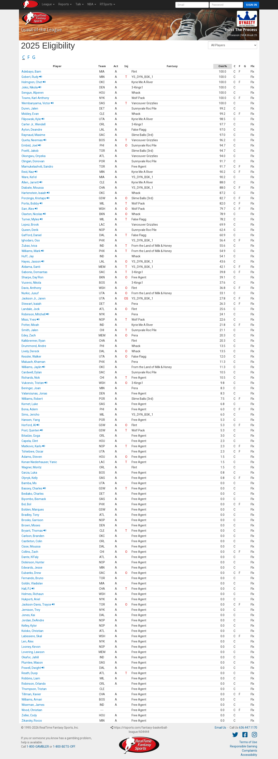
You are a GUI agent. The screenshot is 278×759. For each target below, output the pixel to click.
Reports (65, 4)
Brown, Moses (30, 525)
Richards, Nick (30, 377)
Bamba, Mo (29, 483)
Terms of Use (248, 742)
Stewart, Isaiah (31, 303)
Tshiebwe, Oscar (32, 451)
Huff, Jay (27, 256)
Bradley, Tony (30, 514)
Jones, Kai (28, 615)
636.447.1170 (248, 727)
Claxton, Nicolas (33, 214)
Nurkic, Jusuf (30, 293)
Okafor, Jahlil (30, 657)
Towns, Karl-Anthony (35, 98)
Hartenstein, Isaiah (35, 193)
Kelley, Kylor (29, 625)
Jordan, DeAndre (32, 620)
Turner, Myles (32, 219)
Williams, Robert (32, 398)
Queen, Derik (29, 230)
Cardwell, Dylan (31, 372)
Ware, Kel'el (29, 177)
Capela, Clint (29, 441)
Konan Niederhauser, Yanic (39, 462)
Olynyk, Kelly (29, 478)
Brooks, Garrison (32, 520)
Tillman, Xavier (31, 694)
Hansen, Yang (30, 420)
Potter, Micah (30, 325)
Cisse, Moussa (30, 546)
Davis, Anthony (31, 288)
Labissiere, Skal (31, 636)
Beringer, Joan (31, 388)
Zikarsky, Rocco (31, 720)
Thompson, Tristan (34, 689)
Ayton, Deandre (31, 129)
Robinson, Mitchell (35, 314)
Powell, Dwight (32, 668)
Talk (79, 4)
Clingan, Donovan (32, 161)
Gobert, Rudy (31, 77)
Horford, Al (30, 425)
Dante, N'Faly (30, 557)
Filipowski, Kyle (32, 119)
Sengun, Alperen (32, 92)
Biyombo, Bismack (33, 499)
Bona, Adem (29, 409)
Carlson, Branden (32, 536)
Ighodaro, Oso (30, 240)
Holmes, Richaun (32, 594)
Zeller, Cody (29, 715)
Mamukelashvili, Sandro (37, 166)
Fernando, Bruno (32, 578)
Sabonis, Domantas (34, 272)
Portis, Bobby (32, 203)
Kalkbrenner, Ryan (33, 340)
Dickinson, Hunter (32, 562)
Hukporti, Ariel (30, 599)
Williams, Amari (31, 699)
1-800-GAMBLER (38, 746)
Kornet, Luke (29, 404)
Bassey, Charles (33, 488)
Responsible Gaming (243, 746)
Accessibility (249, 754)
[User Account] (192, 5)
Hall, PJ (28, 588)
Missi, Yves (30, 319)
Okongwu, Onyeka (33, 156)
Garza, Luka (29, 472)
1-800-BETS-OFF (64, 746)
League (48, 4)
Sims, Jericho (30, 414)
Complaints (249, 750)
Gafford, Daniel (31, 235)
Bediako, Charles (32, 493)
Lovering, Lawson (32, 652)
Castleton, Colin (31, 541)
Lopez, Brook (30, 224)
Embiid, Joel (31, 145)
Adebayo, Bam (31, 71)
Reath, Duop (29, 673)
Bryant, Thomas (33, 530)
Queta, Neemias (33, 140)
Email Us (220, 727)
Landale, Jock (30, 309)
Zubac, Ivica (29, 245)
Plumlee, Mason (32, 662)
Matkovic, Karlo (33, 446)
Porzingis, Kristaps (35, 198)
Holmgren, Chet (33, 82)
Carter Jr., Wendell (33, 124)
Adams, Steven (31, 456)
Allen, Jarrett (31, 182)
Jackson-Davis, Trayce (38, 604)
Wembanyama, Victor (37, 103)
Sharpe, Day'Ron (32, 277)
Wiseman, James (32, 704)
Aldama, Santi (30, 266)
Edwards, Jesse (31, 567)
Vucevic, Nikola (31, 282)
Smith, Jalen (29, 330)
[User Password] (226, 5)
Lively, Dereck (30, 351)
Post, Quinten (32, 430)
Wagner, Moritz (31, 467)
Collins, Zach (29, 551)
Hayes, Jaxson (32, 261)
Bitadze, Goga (30, 435)
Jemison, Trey (30, 609)
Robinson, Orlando (33, 683)
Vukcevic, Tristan (34, 383)
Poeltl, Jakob (30, 150)
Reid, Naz (29, 171)
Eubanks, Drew (31, 573)
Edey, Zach (28, 335)
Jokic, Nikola (31, 87)
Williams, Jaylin (33, 367)
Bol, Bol (26, 504)
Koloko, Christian (32, 631)
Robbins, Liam (30, 678)
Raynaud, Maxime (33, 135)
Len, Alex (27, 641)
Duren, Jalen (29, 108)
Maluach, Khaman (33, 361)
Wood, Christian (31, 710)
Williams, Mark (32, 251)
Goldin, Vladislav (32, 583)
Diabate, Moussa (32, 187)
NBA (91, 4)
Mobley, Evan (30, 113)
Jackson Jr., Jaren (33, 298)
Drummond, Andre (33, 346)
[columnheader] (57, 66)
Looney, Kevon (30, 646)
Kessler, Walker (31, 356)
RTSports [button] (107, 4)
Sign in (251, 4)
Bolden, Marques (32, 509)
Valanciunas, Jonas (34, 393)
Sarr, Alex (29, 208)
